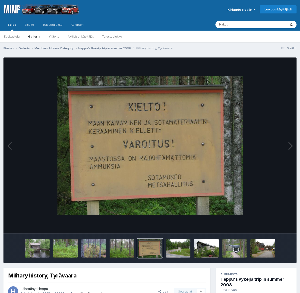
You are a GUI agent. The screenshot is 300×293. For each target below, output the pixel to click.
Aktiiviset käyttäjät (81, 36)
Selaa (12, 27)
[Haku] (242, 24)
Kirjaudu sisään (241, 9)
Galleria (34, 36)
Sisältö (29, 24)
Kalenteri (77, 24)
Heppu (43, 289)
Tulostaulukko (112, 36)
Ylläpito (54, 36)
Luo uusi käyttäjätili (278, 9)
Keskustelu (12, 36)
